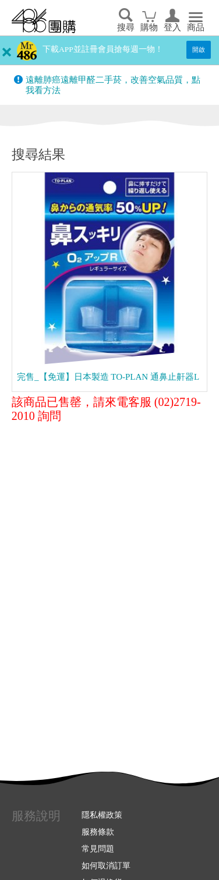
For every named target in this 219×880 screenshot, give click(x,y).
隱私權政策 (102, 814)
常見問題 (98, 848)
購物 (149, 27)
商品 (195, 27)
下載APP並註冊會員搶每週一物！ (103, 49)
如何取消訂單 (106, 865)
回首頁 (44, 21)
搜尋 (126, 27)
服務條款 (98, 831)
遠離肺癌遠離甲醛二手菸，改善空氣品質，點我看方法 (113, 85)
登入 (172, 27)
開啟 (198, 49)
